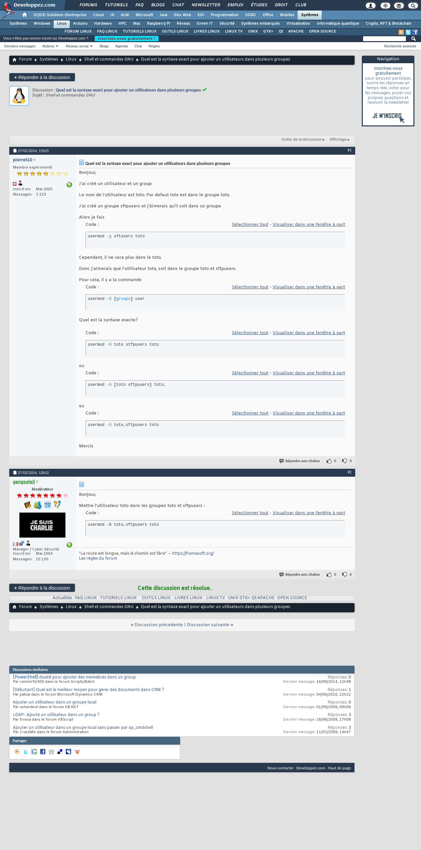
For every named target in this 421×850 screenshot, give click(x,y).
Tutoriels (116, 5)
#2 (350, 472)
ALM (125, 15)
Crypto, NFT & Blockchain (388, 23)
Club (300, 5)
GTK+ (268, 31)
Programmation (224, 15)
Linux (61, 23)
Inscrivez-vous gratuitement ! (126, 38)
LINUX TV (234, 31)
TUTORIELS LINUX (140, 31)
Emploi (235, 5)
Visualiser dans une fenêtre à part (309, 224)
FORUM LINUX (78, 31)
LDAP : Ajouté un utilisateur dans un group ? (56, 715)
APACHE (296, 31)
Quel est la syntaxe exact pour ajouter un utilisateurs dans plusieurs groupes (128, 90)
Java (163, 15)
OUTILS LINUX (175, 31)
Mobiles (287, 15)
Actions (48, 46)
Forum (25, 59)
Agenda (121, 46)
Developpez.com (310, 767)
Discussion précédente (159, 625)
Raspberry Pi (158, 23)
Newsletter (205, 5)
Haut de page (339, 767)
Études (258, 5)
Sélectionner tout (250, 224)
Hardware (103, 23)
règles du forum (102, 558)
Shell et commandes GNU (109, 59)
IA (112, 15)
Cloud (98, 15)
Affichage (338, 139)
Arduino (80, 23)
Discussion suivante (208, 625)
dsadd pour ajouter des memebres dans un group (87, 677)
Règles (154, 46)
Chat (177, 5)
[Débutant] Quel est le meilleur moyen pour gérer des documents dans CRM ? (88, 690)
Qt (281, 31)
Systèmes (309, 15)
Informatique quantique (338, 23)
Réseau (183, 23)
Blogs (157, 5)
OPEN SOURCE (322, 31)
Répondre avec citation (300, 461)
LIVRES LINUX (207, 31)
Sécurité (227, 23)
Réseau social (77, 46)
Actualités (62, 598)
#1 (350, 150)
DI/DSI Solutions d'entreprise (60, 15)
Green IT (205, 23)
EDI (201, 15)
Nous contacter (280, 767)
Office (267, 15)
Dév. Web (182, 15)
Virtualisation (298, 23)
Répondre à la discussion (42, 77)
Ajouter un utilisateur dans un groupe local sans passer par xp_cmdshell (83, 727)
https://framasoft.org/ (193, 553)
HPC (122, 23)
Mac (136, 23)
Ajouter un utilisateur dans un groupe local (54, 702)
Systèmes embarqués (260, 23)
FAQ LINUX (107, 31)
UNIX (253, 31)
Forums (88, 5)
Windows (42, 23)
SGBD (250, 15)
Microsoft (144, 15)
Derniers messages (20, 46)
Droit (281, 5)
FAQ (139, 5)
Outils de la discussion (302, 139)
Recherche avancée (400, 46)
